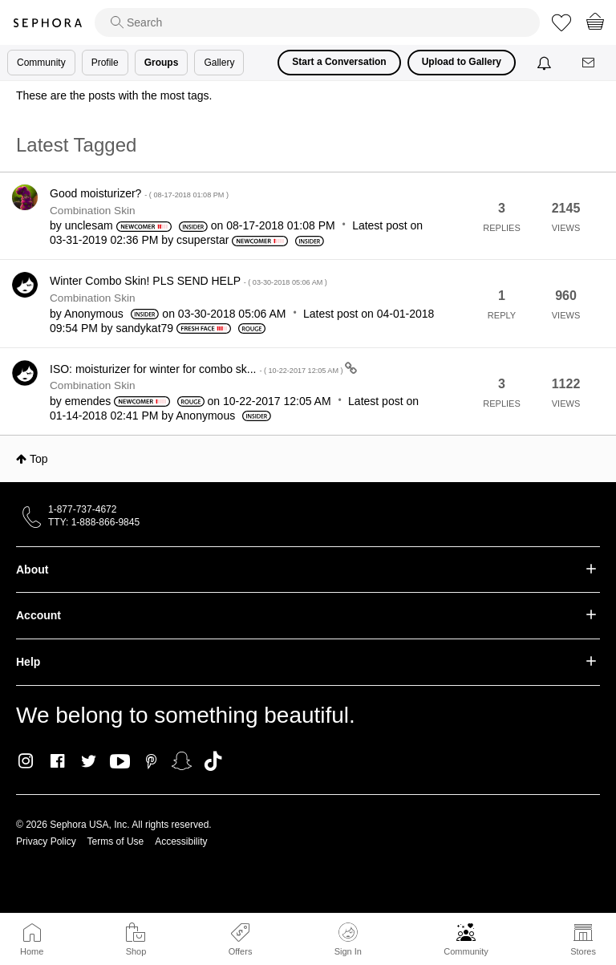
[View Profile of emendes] (88, 401)
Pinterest (151, 761)
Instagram (26, 761)
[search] (317, 22)
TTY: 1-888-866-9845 (94, 522)
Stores (583, 951)
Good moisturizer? (139, 193)
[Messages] (589, 63)
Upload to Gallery (461, 61)
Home (31, 951)
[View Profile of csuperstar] (202, 239)
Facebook (57, 761)
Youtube (120, 762)
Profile (105, 62)
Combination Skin (93, 211)
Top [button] (39, 458)
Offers (241, 951)
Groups (161, 62)
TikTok (213, 761)
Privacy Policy (46, 841)
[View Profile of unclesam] (89, 225)
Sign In (348, 939)
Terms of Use (115, 841)
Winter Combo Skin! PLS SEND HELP (188, 280)
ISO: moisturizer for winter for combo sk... (197, 369)
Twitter (89, 761)
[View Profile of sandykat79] (145, 328)
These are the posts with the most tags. (114, 95)
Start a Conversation (339, 61)
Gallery (219, 62)
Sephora (47, 22)
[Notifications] (545, 63)
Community (466, 951)
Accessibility (181, 841)
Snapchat (182, 761)
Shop (136, 951)
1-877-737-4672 (82, 509)
